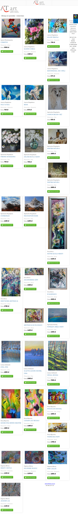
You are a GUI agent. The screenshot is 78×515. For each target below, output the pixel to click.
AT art (39, 3)
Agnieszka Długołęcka (53, 112)
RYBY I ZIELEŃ (51, 469)
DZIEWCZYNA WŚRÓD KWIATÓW (11, 423)
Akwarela (33, 52)
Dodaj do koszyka (7, 51)
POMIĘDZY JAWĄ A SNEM (55, 327)
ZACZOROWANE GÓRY (31, 280)
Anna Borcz (50, 251)
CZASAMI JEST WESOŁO (31, 421)
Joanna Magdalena (29, 47)
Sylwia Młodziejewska (7, 40)
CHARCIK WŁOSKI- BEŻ (54, 114)
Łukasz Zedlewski (5, 365)
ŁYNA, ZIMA (4, 367)
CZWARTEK (4, 42)
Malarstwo (4, 45)
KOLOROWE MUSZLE (30, 468)
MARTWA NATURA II (53, 148)
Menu (13, 3)
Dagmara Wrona (5, 466)
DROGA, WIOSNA (52, 375)
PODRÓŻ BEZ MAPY (53, 437)
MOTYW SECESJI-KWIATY (55, 254)
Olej (55, 117)
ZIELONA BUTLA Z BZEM (32, 157)
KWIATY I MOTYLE (6, 468)
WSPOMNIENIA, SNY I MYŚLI (56, 71)
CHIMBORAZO (5, 216)
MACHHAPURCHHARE (31, 216)
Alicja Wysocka (5, 421)
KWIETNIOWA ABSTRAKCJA (9, 301)
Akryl (8, 45)
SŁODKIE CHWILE (29, 49)
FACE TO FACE (5, 105)
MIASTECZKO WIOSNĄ (54, 409)
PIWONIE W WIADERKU (8, 157)
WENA (26, 105)
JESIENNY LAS (5, 501)
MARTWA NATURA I (53, 182)
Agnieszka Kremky (52, 324)
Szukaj (65, 3)
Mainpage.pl (73, 30)
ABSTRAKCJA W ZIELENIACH (33, 325)
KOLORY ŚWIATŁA (52, 37)
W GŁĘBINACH (52, 294)
